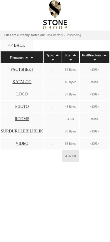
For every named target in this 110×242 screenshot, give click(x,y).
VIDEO (22, 143)
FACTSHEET (22, 69)
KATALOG (21, 82)
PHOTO (22, 106)
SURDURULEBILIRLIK (22, 131)
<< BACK (16, 45)
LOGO (22, 94)
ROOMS (22, 119)
